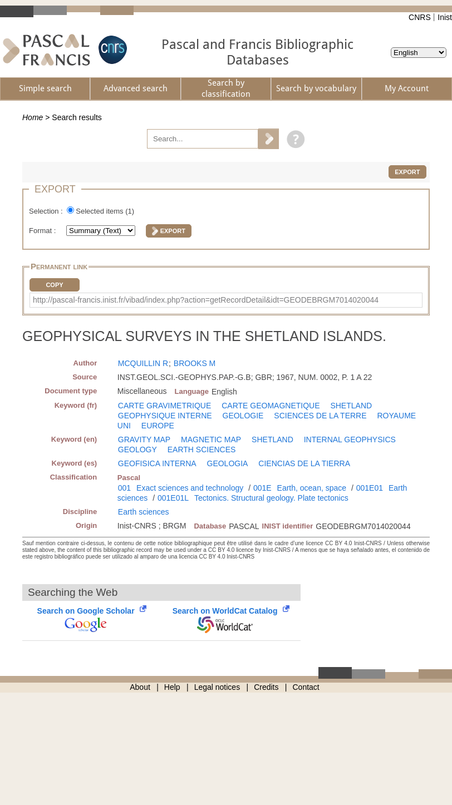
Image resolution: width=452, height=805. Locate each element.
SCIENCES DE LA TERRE (320, 415)
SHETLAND (351, 405)
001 (124, 487)
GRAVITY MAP (144, 439)
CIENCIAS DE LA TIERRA (304, 463)
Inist (445, 17)
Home (32, 117)
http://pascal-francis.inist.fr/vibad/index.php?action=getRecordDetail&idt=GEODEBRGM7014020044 (206, 299)
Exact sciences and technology (189, 487)
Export (407, 172)
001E (262, 487)
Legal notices (217, 687)
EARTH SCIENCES (202, 449)
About (140, 687)
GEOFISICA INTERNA (157, 463)
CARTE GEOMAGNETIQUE (271, 405)
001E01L (173, 497)
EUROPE (157, 425)
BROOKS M (194, 363)
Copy (54, 284)
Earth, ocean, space (312, 487)
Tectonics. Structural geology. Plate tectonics (271, 497)
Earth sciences (143, 511)
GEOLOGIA (227, 463)
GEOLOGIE (243, 415)
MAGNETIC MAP (211, 439)
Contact (306, 687)
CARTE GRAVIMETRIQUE (165, 405)
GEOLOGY (137, 449)
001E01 (369, 487)
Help (172, 687)
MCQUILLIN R (143, 363)
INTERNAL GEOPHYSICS (350, 439)
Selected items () (105, 211)
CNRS (420, 17)
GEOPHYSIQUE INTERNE (165, 415)
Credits (266, 687)
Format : (43, 230)
